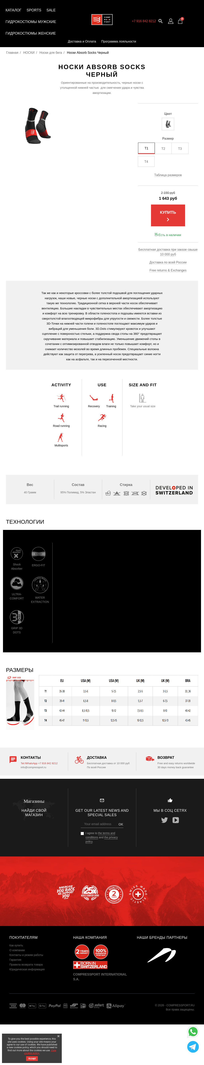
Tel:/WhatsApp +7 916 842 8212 (39, 763)
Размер (168, 138)
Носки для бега (50, 52)
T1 (146, 148)
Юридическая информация (27, 969)
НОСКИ (28, 52)
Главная (12, 52)
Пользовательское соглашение (29, 974)
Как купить (16, 945)
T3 (180, 148)
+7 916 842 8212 (144, 21)
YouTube (176, 820)
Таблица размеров (168, 175)
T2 (163, 148)
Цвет (168, 113)
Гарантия (15, 959)
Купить (168, 216)
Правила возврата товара (26, 964)
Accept (32, 1058)
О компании (17, 950)
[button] (160, 20)
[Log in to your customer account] (170, 21)
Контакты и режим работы (26, 955)
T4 (146, 161)
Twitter (165, 820)
